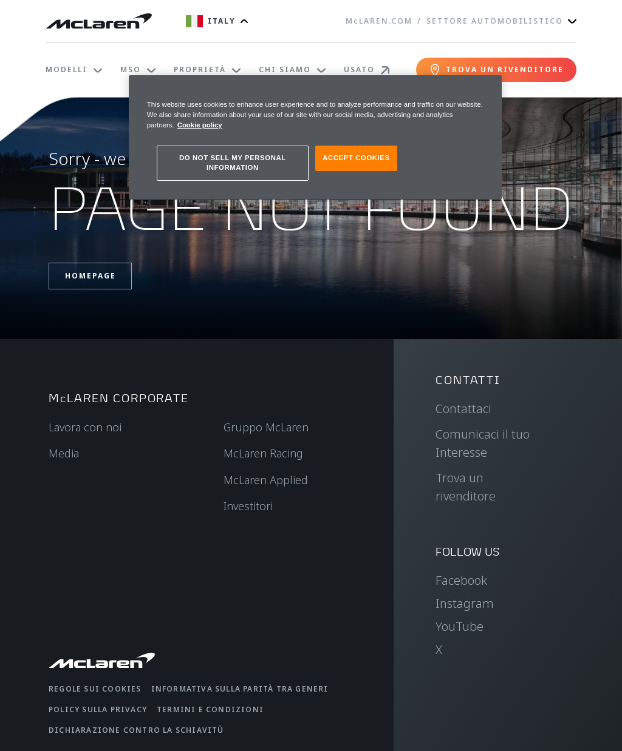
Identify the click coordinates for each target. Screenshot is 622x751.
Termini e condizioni (210, 709)
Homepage (90, 276)
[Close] (484, 89)
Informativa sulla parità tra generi (240, 689)
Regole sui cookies (95, 689)
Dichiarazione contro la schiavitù (136, 730)
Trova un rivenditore (466, 487)
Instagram (465, 603)
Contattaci (463, 408)
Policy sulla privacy (98, 709)
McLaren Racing (263, 453)
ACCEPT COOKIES (356, 157)
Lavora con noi (85, 427)
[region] (315, 137)
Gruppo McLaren (266, 427)
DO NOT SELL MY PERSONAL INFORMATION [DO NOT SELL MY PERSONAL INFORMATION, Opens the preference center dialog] (232, 162)
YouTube (460, 626)
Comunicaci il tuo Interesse (483, 443)
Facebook (461, 580)
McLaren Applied (266, 480)
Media (64, 453)
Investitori (248, 506)
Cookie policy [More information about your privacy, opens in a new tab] (199, 125)
